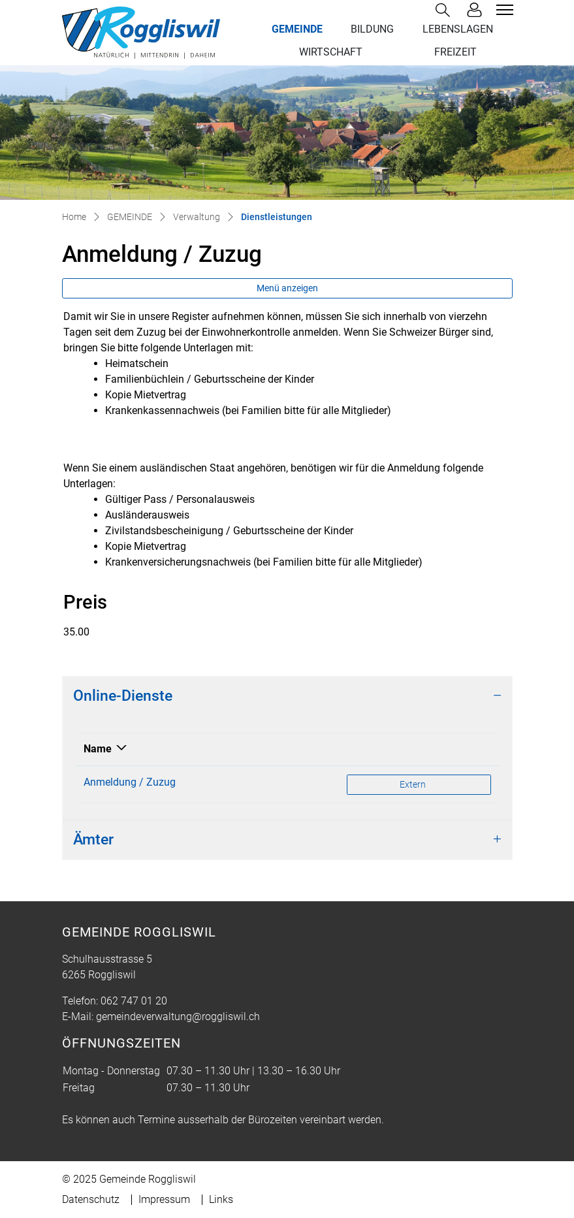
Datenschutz (91, 1199)
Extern (439, 783)
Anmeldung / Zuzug (130, 782)
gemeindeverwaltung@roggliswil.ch (178, 1016)
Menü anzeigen (287, 288)
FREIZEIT (455, 52)
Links (221, 1199)
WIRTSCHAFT (330, 52)
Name (98, 749)
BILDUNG (372, 29)
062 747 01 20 (134, 1001)
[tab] (287, 696)
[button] (445, 10)
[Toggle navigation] (503, 9)
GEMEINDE (297, 29)
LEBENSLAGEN (458, 29)
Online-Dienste (122, 696)
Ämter (93, 839)
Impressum (164, 1199)
